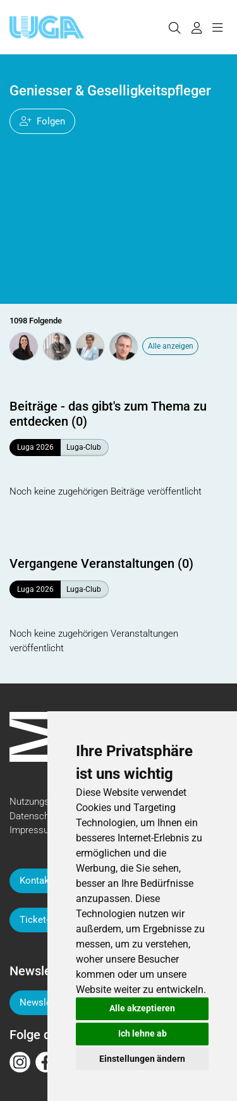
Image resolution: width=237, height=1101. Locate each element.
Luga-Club (83, 447)
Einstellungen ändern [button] (142, 1059)
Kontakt (36, 880)
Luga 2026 (35, 447)
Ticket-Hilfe (44, 919)
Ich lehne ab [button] (142, 1033)
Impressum (33, 830)
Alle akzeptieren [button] (142, 1008)
